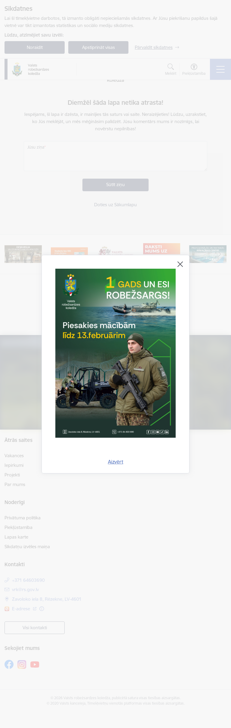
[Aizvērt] (180, 264)
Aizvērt (115, 462)
